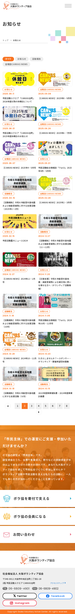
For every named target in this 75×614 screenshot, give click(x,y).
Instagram (22, 603)
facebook (58, 596)
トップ (6, 40)
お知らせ (21, 58)
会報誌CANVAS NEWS (16, 64)
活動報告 (36, 58)
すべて (8, 58)
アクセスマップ (57, 583)
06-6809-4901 (19, 589)
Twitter (22, 596)
